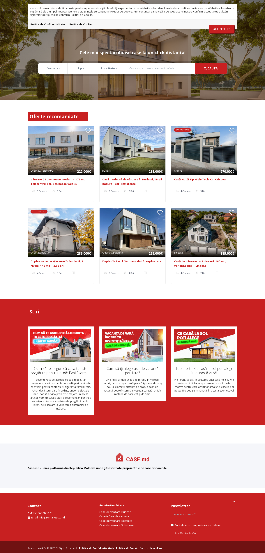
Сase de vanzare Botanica (115, 521)
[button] (53, 68)
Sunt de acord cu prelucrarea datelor (196, 525)
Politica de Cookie (80, 24)
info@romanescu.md (52, 517)
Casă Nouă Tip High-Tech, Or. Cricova (200, 179)
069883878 (45, 513)
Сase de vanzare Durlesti (115, 512)
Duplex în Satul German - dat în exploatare (131, 261)
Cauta (211, 68)
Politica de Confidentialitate (47, 24)
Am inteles (222, 29)
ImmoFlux (156, 548)
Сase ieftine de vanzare (114, 516)
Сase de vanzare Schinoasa (116, 525)
